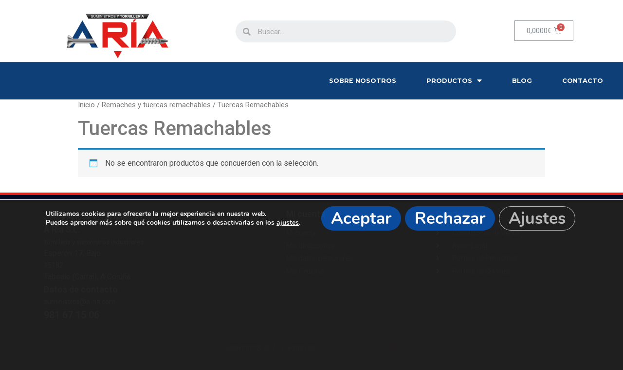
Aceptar (361, 218)
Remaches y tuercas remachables (156, 104)
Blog (522, 80)
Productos (454, 81)
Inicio (86, 104)
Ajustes (537, 218)
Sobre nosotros (362, 80)
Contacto (582, 80)
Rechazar (450, 218)
